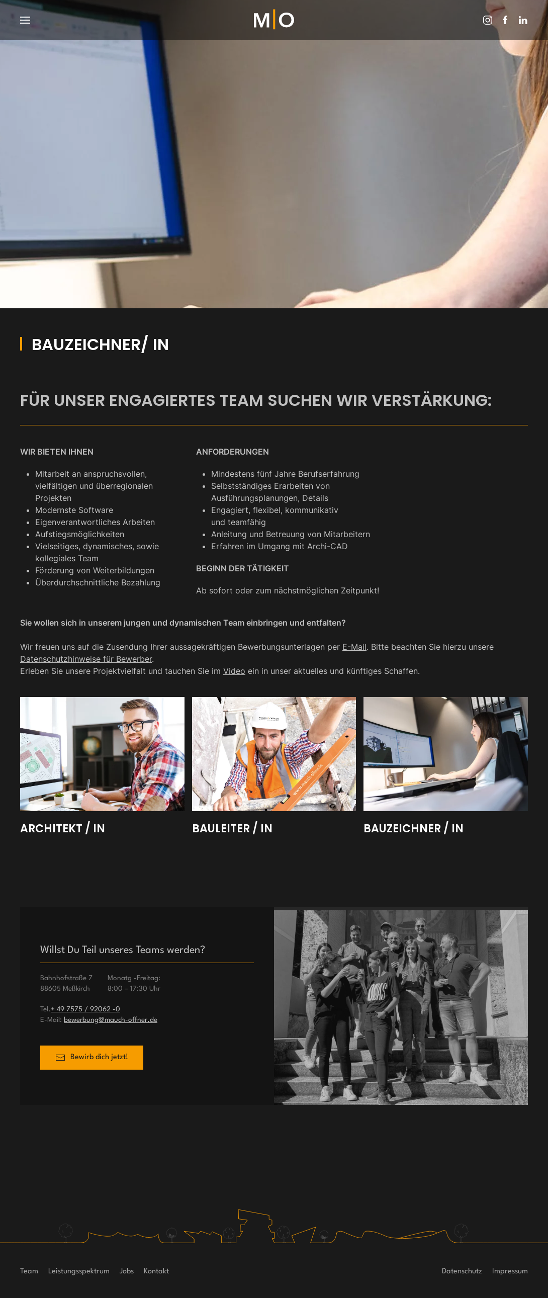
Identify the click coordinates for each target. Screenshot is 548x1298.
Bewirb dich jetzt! (91, 1059)
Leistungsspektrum (79, 1271)
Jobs (127, 1271)
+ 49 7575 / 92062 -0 (85, 1009)
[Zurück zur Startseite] (274, 20)
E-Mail (354, 647)
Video (234, 671)
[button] (25, 20)
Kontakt (156, 1271)
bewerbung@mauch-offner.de (110, 1019)
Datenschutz (462, 1271)
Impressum (510, 1271)
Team (29, 1271)
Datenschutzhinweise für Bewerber (86, 659)
